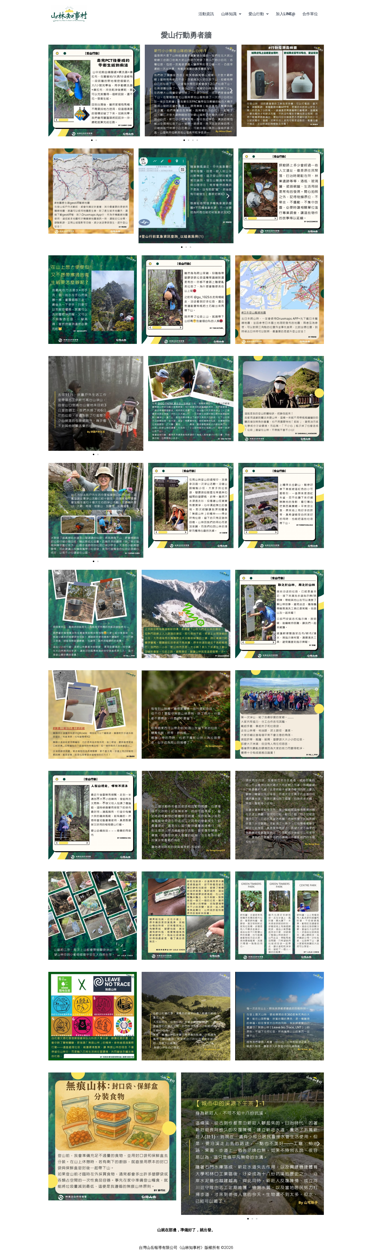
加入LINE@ (285, 14)
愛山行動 (258, 14)
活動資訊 (206, 14)
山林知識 (231, 14)
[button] (231, 14)
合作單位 (310, 14)
